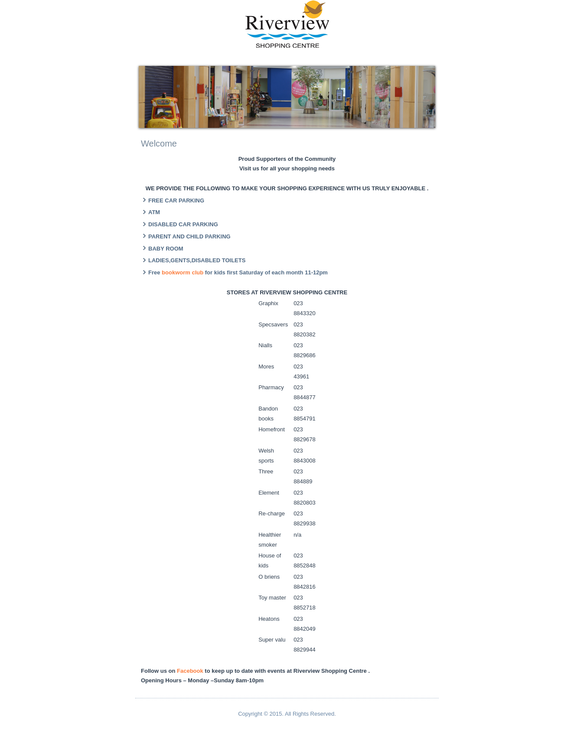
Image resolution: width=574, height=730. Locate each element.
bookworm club (183, 272)
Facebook (190, 671)
